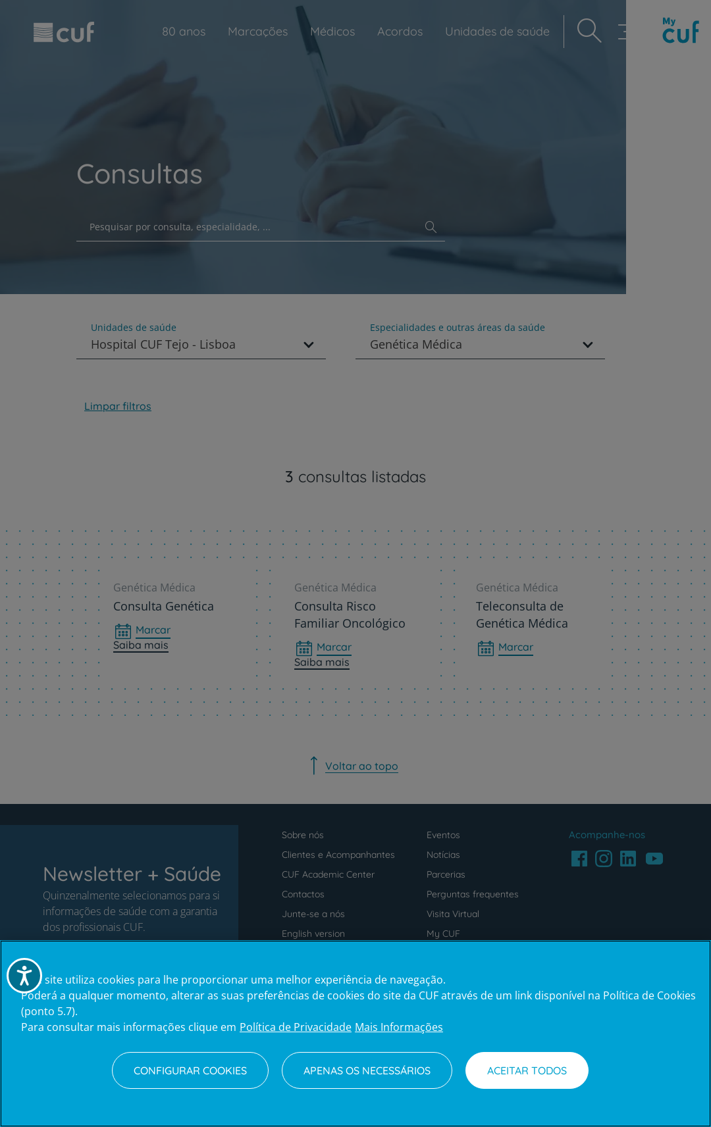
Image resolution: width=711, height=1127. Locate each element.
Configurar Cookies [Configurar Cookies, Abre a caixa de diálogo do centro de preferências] (190, 1070)
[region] (355, 1033)
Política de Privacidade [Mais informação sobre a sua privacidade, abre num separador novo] (296, 1027)
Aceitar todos (527, 1070)
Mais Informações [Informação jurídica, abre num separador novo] (399, 1027)
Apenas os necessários (367, 1070)
